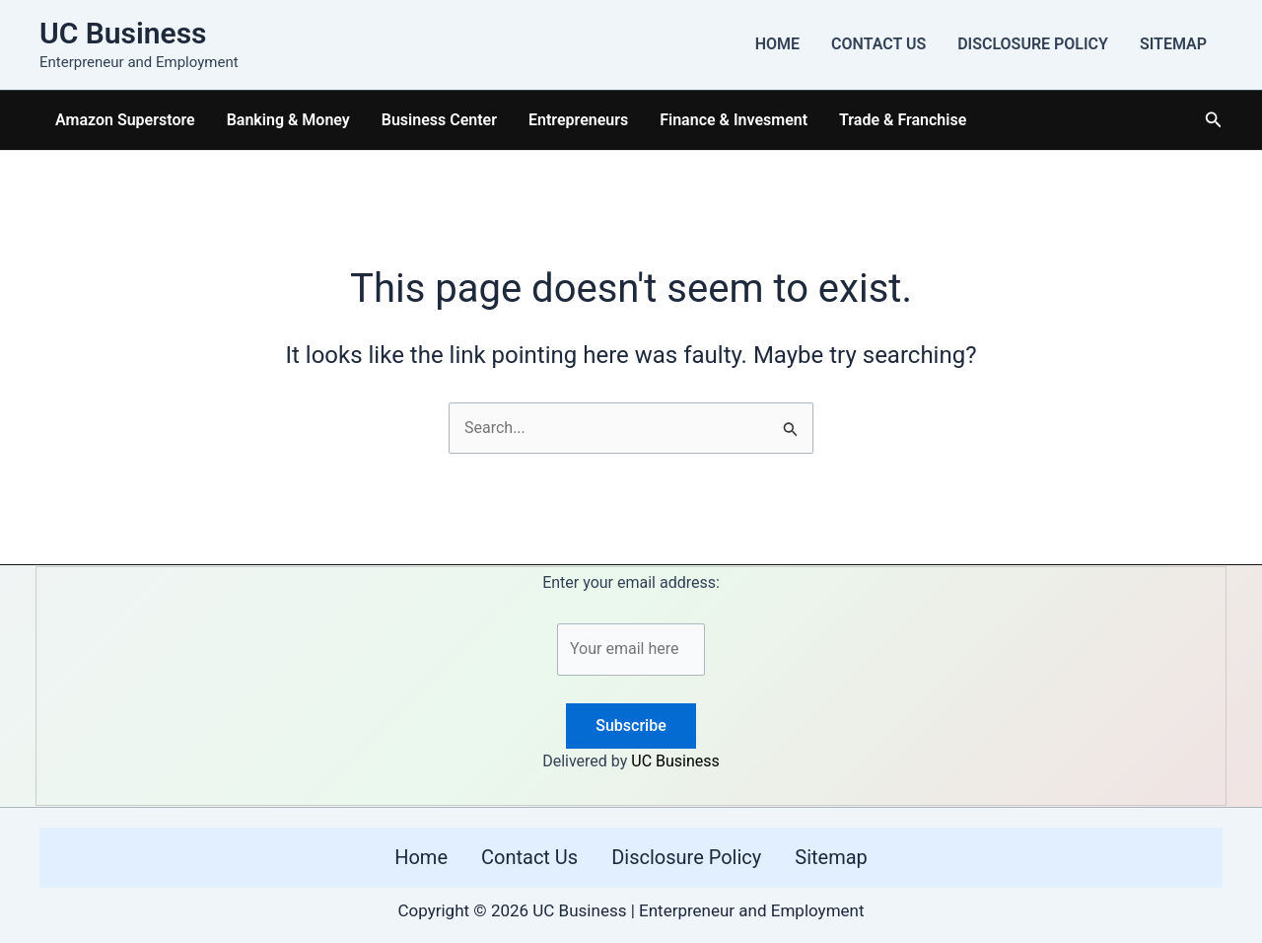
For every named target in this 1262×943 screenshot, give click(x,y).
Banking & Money (288, 119)
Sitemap (1173, 44)
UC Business (123, 33)
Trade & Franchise (902, 119)
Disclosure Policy (1032, 44)
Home (777, 44)
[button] (1214, 120)
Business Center (439, 119)
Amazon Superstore (125, 119)
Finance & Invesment (733, 119)
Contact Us (878, 44)
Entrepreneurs (578, 119)
